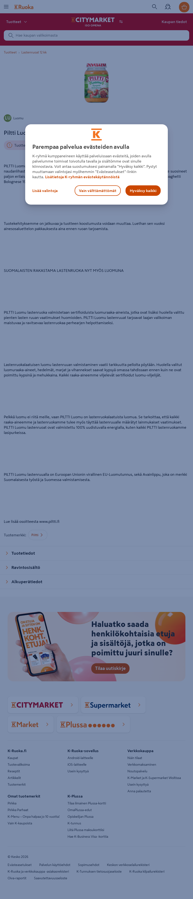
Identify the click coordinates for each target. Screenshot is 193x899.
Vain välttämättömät (97, 190)
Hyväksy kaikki (143, 190)
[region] (96, 164)
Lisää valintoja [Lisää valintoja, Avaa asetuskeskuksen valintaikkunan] (45, 190)
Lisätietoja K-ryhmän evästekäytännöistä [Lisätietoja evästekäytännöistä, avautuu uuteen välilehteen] (82, 177)
